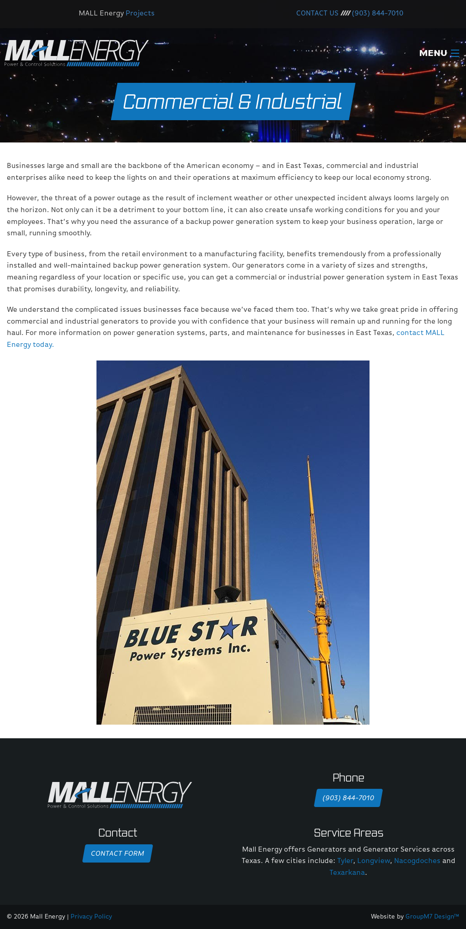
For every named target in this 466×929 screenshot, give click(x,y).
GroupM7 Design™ (432, 917)
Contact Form (117, 854)
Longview (373, 861)
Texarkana (347, 873)
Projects (140, 13)
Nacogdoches (417, 861)
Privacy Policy (91, 917)
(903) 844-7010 (377, 13)
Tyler (345, 861)
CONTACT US (317, 13)
